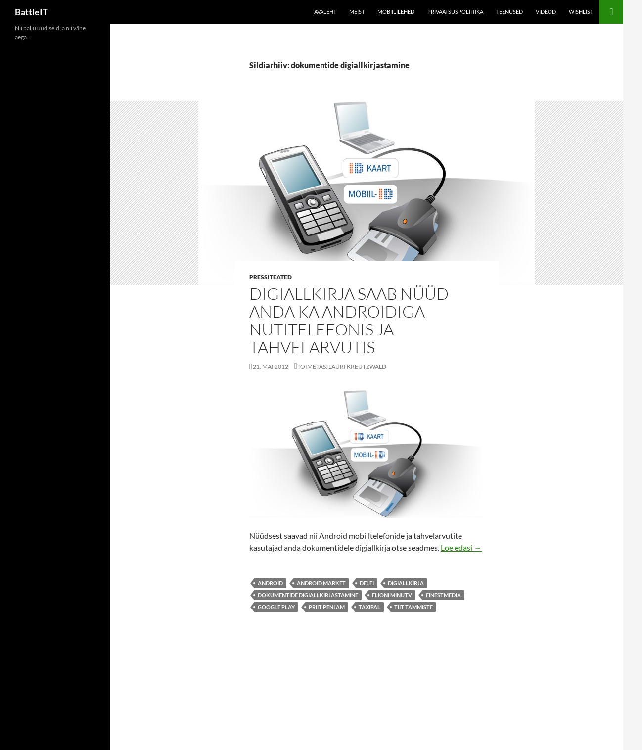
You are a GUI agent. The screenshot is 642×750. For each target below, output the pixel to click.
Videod (546, 11)
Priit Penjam (327, 607)
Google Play (276, 607)
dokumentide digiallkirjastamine (308, 595)
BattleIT (31, 11)
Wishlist (581, 11)
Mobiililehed (395, 11)
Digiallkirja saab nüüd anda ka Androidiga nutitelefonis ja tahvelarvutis (349, 320)
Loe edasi (461, 547)
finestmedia (443, 595)
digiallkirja (406, 583)
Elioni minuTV (392, 595)
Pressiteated (270, 277)
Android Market (321, 583)
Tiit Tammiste (413, 607)
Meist (357, 11)
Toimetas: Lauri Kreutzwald (341, 366)
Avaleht (325, 11)
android (270, 583)
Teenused (509, 11)
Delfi (367, 583)
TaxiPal (369, 607)
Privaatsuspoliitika (455, 11)
